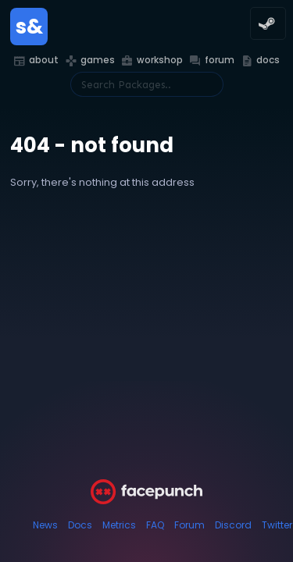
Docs (80, 525)
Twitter (277, 525)
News (45, 525)
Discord (233, 525)
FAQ (155, 525)
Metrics (119, 525)
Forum (189, 525)
